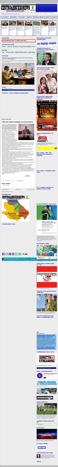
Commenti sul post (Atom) (9, 191)
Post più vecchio (30, 189)
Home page (18, 189)
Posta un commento (6, 185)
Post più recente (5, 189)
